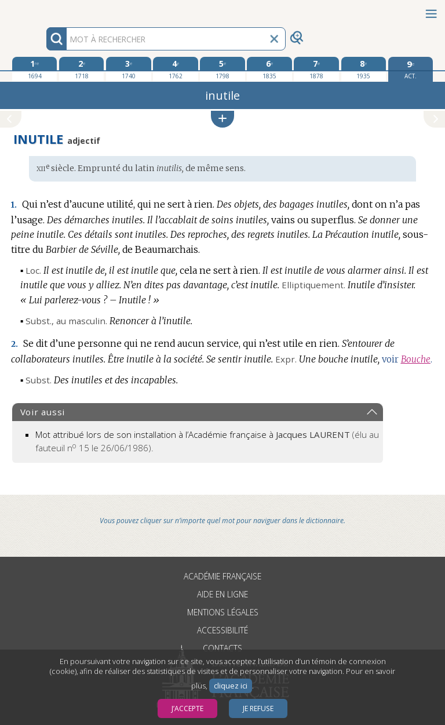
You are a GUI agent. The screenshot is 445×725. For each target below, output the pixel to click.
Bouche (416, 359)
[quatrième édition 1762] (175, 69)
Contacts (222, 648)
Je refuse (258, 708)
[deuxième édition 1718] (81, 69)
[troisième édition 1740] (128, 69)
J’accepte (187, 708)
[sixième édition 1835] (269, 69)
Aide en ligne (222, 594)
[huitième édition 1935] (363, 69)
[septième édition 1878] (316, 69)
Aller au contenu (45, 10)
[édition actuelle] (410, 69)
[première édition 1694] (34, 69)
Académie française (222, 576)
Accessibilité (222, 630)
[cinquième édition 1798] (222, 69)
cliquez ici (230, 686)
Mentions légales (222, 612)
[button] (222, 119)
